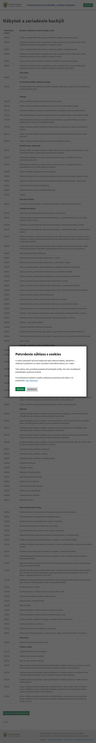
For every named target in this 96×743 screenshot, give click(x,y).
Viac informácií (32, 380)
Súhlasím (20, 389)
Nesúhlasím (32, 389)
